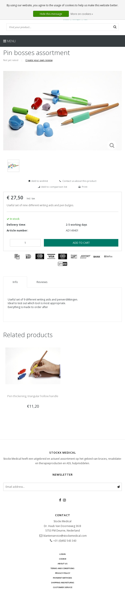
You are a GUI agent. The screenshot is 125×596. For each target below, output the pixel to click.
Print (84, 186)
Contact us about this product (79, 180)
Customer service (62, 587)
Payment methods (62, 577)
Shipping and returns (62, 582)
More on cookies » (82, 14)
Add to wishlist (39, 180)
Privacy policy (62, 573)
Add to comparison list (54, 186)
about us (63, 563)
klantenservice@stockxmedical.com (65, 536)
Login (62, 554)
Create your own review (38, 60)
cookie (62, 558)
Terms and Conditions (62, 568)
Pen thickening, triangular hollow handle (32, 396)
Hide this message (51, 14)
